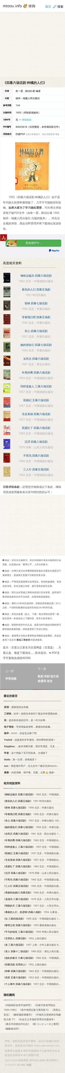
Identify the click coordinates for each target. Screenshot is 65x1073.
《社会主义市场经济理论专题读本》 (36, 1019)
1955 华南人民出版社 (31, 931)
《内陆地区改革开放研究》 (18, 1005)
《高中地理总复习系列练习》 (34, 1010)
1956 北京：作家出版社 (28, 807)
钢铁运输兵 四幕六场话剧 (36, 275)
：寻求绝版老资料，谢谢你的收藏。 (28, 726)
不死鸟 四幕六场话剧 (36, 455)
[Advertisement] (32, 44)
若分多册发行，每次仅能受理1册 (43, 134)
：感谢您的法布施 (15, 707)
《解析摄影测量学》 (22, 1014)
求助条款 (27, 119)
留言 (48, 6)
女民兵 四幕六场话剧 (36, 358)
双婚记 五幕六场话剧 (36, 400)
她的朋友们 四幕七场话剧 (36, 344)
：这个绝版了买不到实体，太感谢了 (25, 752)
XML (23, 1064)
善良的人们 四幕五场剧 (36, 289)
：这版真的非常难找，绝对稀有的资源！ (29, 739)
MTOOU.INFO (37, 1060)
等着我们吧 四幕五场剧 (36, 317)
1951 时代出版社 (27, 801)
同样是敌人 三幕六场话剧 (36, 386)
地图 (29, 1064)
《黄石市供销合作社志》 (17, 1024)
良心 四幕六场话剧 (36, 331)
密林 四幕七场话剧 (36, 303)
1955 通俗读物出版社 (29, 925)
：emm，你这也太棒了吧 (20, 733)
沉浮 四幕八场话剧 (36, 441)
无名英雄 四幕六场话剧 (36, 414)
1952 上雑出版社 (25, 964)
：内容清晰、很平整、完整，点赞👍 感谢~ (29, 772)
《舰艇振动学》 (12, 1028)
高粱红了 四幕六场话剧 (36, 427)
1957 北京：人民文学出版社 (33, 905)
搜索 (60, 6)
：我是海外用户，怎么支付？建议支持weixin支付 (32, 766)
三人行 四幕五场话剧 (36, 469)
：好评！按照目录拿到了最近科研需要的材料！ (32, 713)
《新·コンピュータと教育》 (46, 1024)
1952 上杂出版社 (25, 938)
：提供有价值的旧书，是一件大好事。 (25, 720)
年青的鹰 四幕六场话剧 (36, 372)
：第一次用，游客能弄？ (20, 759)
